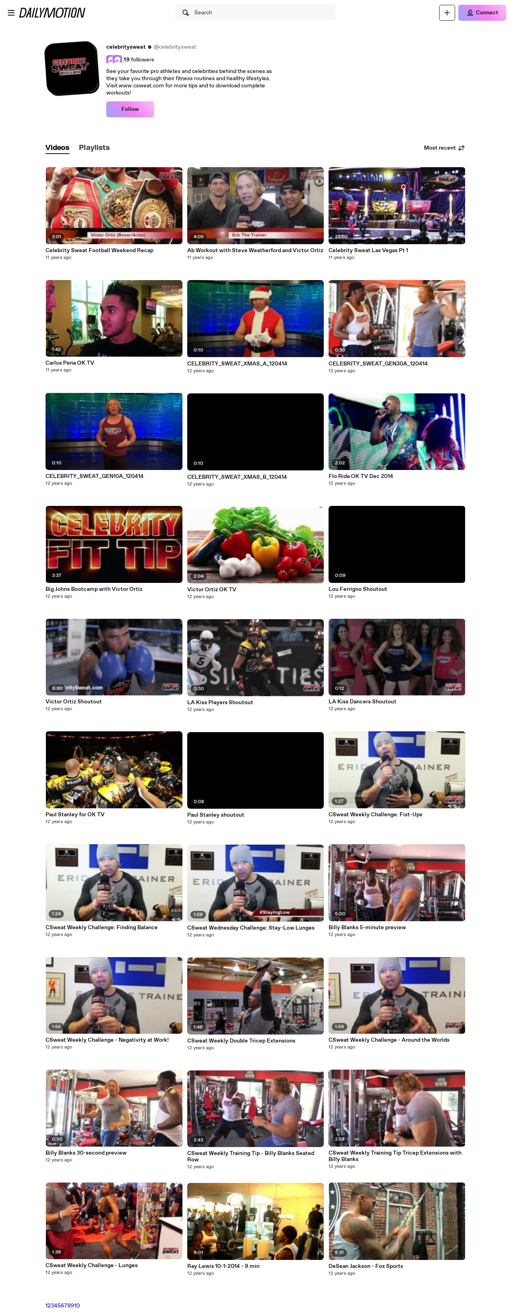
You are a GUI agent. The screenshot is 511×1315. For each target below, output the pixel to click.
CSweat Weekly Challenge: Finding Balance (102, 927)
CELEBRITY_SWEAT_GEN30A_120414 (378, 364)
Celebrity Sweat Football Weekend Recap (99, 250)
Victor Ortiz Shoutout (74, 702)
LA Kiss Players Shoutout (220, 702)
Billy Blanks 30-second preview (86, 1153)
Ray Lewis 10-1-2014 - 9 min (223, 1266)
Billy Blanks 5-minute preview (367, 927)
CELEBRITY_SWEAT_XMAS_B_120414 (237, 477)
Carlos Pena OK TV (70, 363)
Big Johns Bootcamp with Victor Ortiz (94, 589)
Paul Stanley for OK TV (75, 815)
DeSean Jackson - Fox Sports (366, 1266)
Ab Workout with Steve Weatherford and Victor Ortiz (255, 250)
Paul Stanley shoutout (215, 815)
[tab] (57, 148)
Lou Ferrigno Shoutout (358, 589)
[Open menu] (11, 13)
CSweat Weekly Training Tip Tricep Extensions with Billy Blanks (395, 1156)
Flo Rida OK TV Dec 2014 (361, 476)
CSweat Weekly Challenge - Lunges (92, 1265)
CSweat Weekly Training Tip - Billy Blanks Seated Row (250, 1156)
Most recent (444, 148)
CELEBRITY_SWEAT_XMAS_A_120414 (237, 364)
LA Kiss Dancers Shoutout (362, 702)
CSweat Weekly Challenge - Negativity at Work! (107, 1040)
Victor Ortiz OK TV (211, 589)
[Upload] (447, 13)
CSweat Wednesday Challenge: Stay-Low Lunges (251, 928)
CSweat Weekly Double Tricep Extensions (241, 1041)
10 (77, 1305)
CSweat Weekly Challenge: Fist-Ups (375, 815)
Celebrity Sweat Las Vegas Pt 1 (368, 250)
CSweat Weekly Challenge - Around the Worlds (389, 1040)
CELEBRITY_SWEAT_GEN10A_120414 (95, 476)
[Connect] (482, 13)
